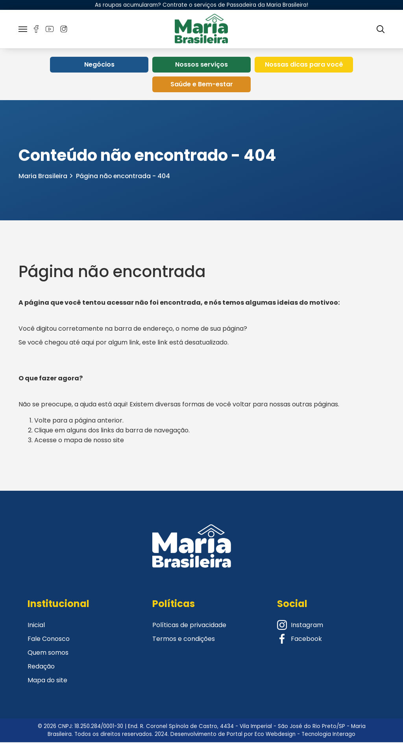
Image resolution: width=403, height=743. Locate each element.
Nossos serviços (201, 65)
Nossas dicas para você (304, 65)
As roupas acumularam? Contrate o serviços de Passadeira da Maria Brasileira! (201, 5)
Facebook (299, 639)
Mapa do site (47, 680)
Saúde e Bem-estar (201, 85)
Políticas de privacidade (189, 625)
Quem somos (48, 653)
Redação (41, 667)
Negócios (99, 65)
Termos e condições (183, 639)
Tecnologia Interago (328, 735)
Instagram (300, 626)
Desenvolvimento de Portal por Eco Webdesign (233, 735)
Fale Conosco (49, 639)
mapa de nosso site (94, 440)
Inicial (36, 625)
